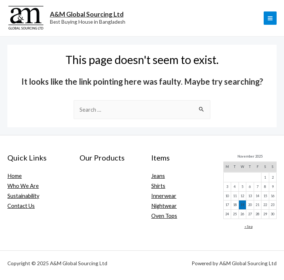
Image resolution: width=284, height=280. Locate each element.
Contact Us (21, 206)
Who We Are (23, 186)
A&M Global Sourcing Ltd (87, 14)
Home (14, 176)
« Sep (248, 227)
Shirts (158, 186)
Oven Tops (164, 216)
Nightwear (164, 206)
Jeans (158, 176)
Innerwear (163, 196)
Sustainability (23, 196)
